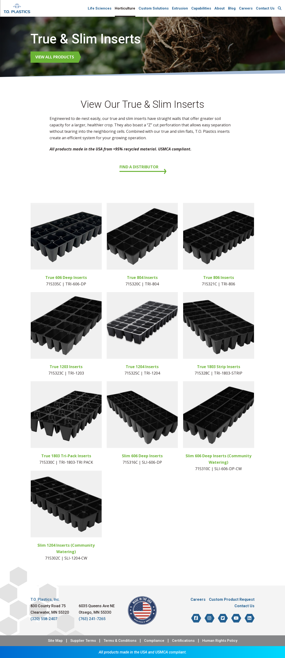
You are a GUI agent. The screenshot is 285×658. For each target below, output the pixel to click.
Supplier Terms (83, 641)
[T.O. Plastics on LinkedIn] (249, 618)
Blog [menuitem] (232, 8)
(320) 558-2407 (44, 619)
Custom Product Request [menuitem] (231, 599)
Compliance (154, 641)
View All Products (54, 57)
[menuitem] (279, 8)
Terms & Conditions (120, 641)
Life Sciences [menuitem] (99, 8)
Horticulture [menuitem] (125, 8)
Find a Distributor (138, 167)
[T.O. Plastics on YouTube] (236, 618)
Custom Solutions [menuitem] (154, 8)
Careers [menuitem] (246, 8)
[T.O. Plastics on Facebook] (196, 618)
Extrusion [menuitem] (180, 8)
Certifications (183, 641)
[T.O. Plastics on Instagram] (209, 618)
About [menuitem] (219, 8)
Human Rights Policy (219, 641)
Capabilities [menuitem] (201, 8)
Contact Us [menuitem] (265, 8)
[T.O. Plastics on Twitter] (223, 618)
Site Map (55, 641)
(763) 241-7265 (92, 619)
